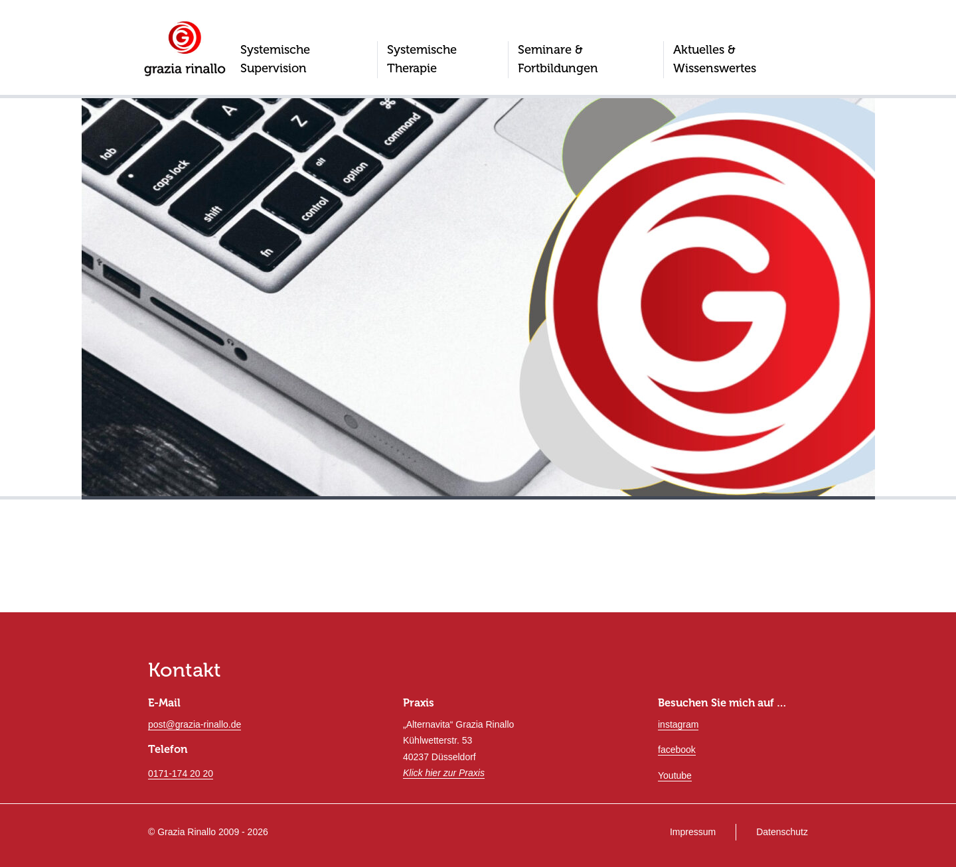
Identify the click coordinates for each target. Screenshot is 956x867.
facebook (677, 749)
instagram (678, 724)
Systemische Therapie (422, 59)
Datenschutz (782, 832)
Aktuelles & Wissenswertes (714, 59)
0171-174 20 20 (180, 773)
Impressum (693, 832)
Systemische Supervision (275, 59)
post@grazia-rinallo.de (194, 724)
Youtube (675, 775)
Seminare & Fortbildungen (558, 59)
